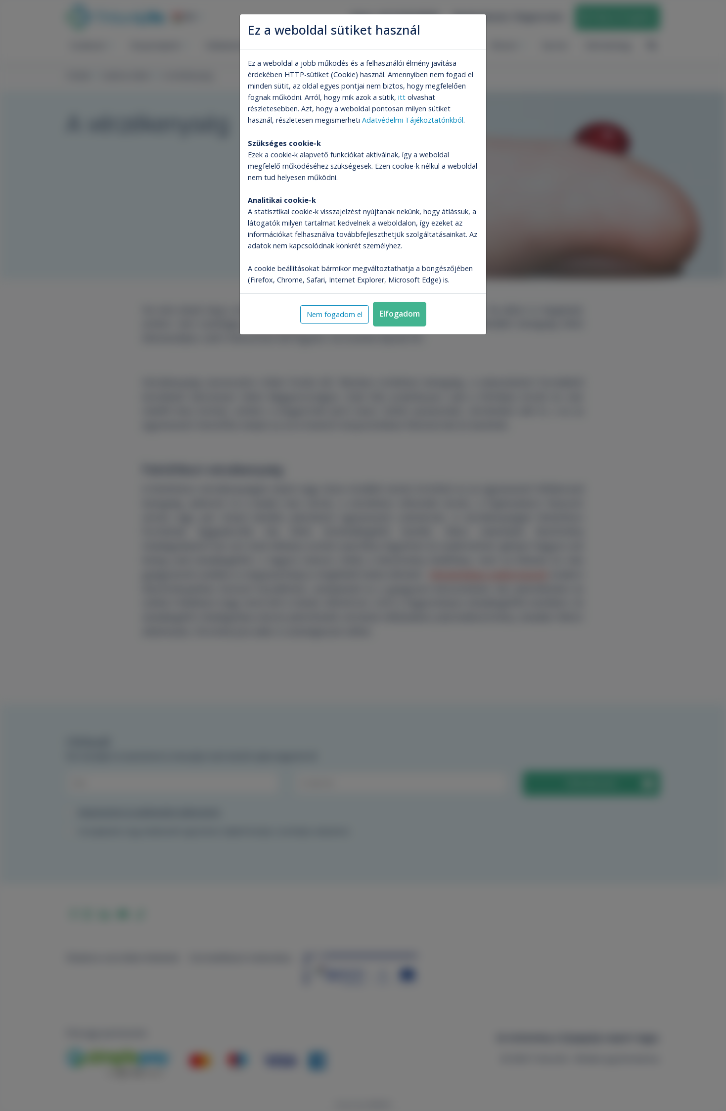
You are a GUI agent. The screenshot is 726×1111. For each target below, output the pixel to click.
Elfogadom (399, 313)
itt (402, 97)
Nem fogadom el (335, 314)
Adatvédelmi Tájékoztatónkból (412, 120)
